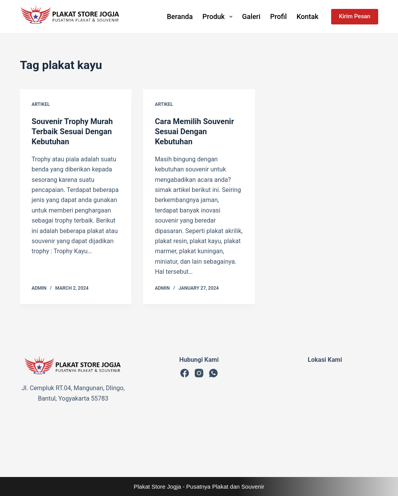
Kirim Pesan (354, 16)
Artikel (40, 104)
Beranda (180, 16)
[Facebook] (184, 373)
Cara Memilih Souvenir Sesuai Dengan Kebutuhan (194, 131)
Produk (219, 16)
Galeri (251, 16)
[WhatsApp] (213, 373)
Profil (278, 16)
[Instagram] (199, 373)
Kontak (307, 16)
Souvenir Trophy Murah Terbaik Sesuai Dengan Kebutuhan (72, 131)
